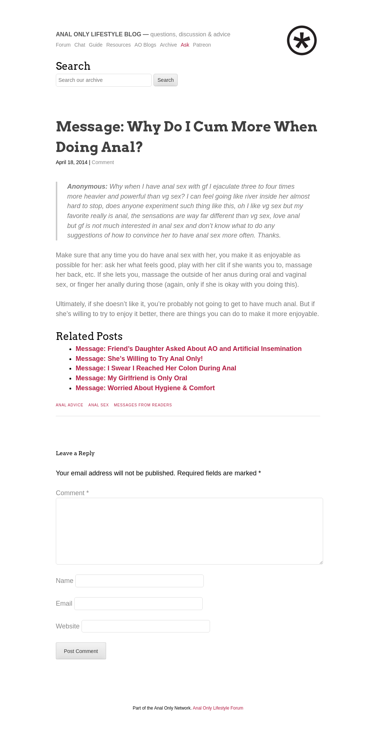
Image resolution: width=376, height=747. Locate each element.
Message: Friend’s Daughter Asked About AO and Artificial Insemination (189, 348)
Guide (95, 45)
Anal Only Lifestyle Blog (98, 34)
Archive (168, 45)
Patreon (202, 45)
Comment (103, 162)
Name (64, 592)
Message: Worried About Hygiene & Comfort (145, 388)
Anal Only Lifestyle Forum (218, 719)
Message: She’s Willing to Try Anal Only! (139, 358)
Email (64, 615)
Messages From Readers (143, 405)
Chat (79, 45)
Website (68, 638)
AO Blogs (145, 45)
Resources (118, 45)
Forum (63, 45)
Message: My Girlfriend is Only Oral (131, 378)
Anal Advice (69, 405)
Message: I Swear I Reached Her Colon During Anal (156, 368)
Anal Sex (98, 405)
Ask (185, 45)
